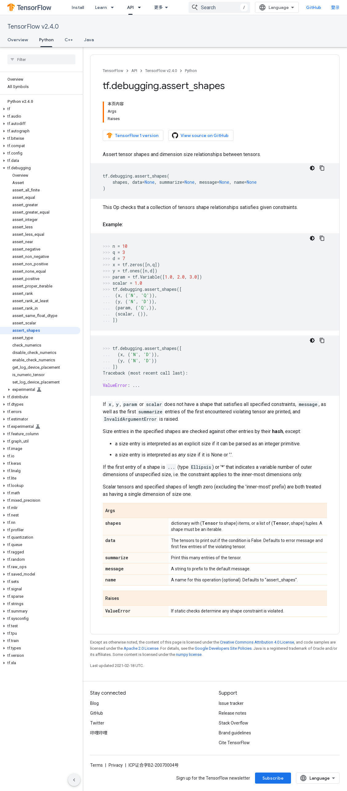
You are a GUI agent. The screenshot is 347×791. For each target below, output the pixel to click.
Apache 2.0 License (141, 648)
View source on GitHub (200, 135)
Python (191, 70)
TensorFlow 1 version (132, 135)
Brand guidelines (235, 732)
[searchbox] (41, 59)
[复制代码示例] (322, 168)
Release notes (232, 713)
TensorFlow (113, 70)
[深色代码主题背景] (312, 168)
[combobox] (219, 7)
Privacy (116, 765)
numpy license (188, 654)
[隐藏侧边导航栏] (74, 780)
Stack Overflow (233, 723)
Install (78, 7)
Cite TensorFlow (234, 742)
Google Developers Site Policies (223, 648)
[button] (40, 109)
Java (89, 39)
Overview (17, 39)
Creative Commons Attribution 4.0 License (257, 642)
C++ (69, 39)
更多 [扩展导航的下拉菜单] (158, 7)
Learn (101, 7)
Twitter (97, 723)
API (134, 70)
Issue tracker (231, 703)
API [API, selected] (130, 7)
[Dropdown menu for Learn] (114, 7)
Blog (94, 703)
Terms (96, 765)
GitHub (313, 7)
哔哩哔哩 (98, 732)
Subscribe (273, 778)
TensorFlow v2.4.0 (33, 26)
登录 (335, 7)
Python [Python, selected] (46, 39)
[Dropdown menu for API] (141, 7)
